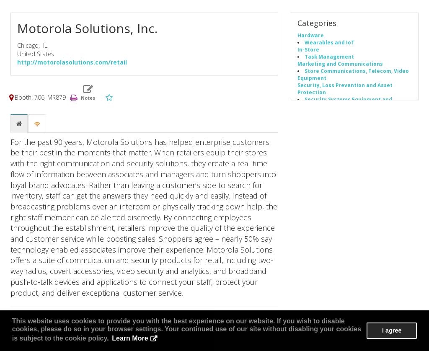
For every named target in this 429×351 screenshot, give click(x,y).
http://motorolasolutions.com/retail (72, 62)
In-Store (308, 49)
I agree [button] (391, 330)
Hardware (310, 35)
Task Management (329, 56)
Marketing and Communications (340, 63)
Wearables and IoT (329, 42)
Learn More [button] (130, 338)
